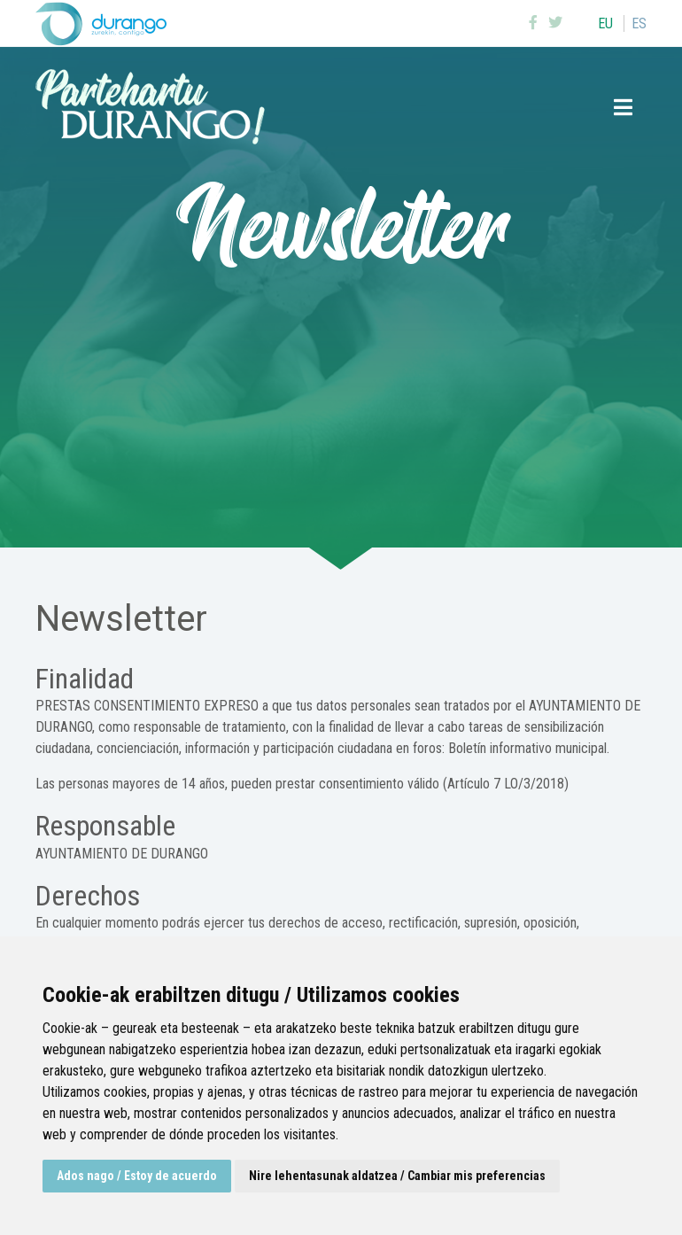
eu (605, 23)
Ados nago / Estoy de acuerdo (137, 1176)
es (639, 23)
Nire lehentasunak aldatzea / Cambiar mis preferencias (397, 1176)
